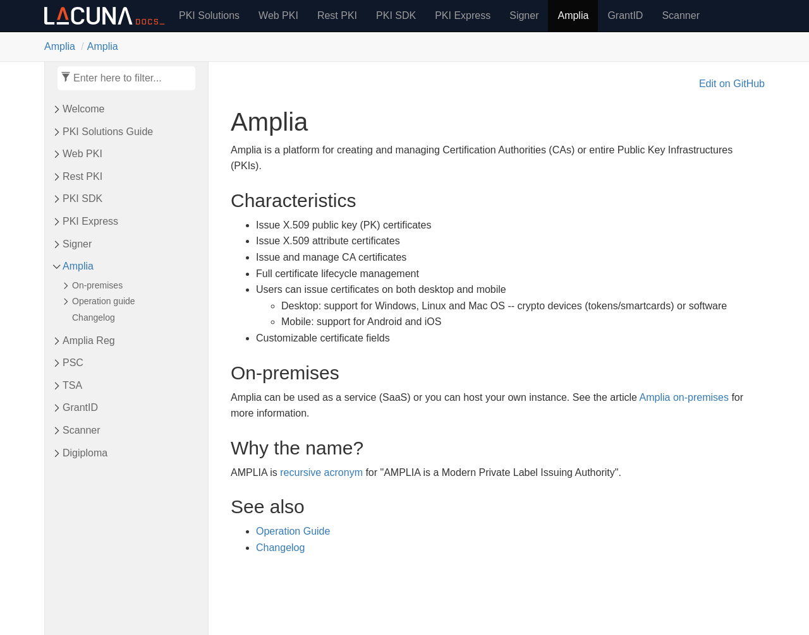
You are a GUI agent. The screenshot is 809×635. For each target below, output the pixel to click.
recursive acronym (321, 472)
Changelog (93, 317)
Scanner (681, 15)
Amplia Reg (89, 340)
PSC (73, 362)
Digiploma (85, 453)
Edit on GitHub (732, 83)
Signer (523, 15)
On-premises (97, 285)
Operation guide (103, 301)
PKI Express (462, 15)
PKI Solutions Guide (108, 131)
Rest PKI (337, 15)
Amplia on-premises (684, 397)
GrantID (625, 15)
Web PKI (278, 15)
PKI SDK (396, 15)
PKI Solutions (209, 15)
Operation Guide (293, 531)
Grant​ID (80, 407)
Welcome (83, 109)
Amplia (572, 15)
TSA (72, 385)
